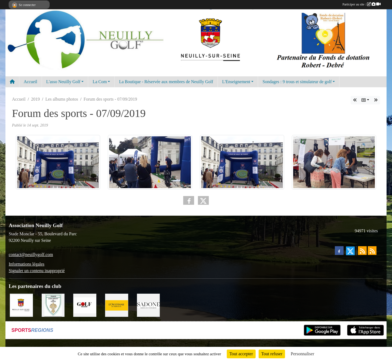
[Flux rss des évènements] (372, 250)
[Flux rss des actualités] (362, 250)
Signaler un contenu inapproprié (37, 270)
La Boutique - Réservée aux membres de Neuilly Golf (166, 81)
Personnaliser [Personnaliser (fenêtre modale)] (302, 353)
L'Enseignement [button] (236, 81)
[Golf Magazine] (84, 304)
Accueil (30, 81)
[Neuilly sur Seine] (21, 304)
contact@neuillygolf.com (31, 254)
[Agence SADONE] (148, 304)
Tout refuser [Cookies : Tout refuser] (272, 353)
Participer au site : (361, 4)
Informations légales (26, 264)
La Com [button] (100, 81)
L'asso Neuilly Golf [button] (63, 81)
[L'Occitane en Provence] (116, 304)
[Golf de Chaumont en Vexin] (53, 304)
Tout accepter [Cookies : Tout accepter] (241, 353)
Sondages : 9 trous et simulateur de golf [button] (297, 81)
